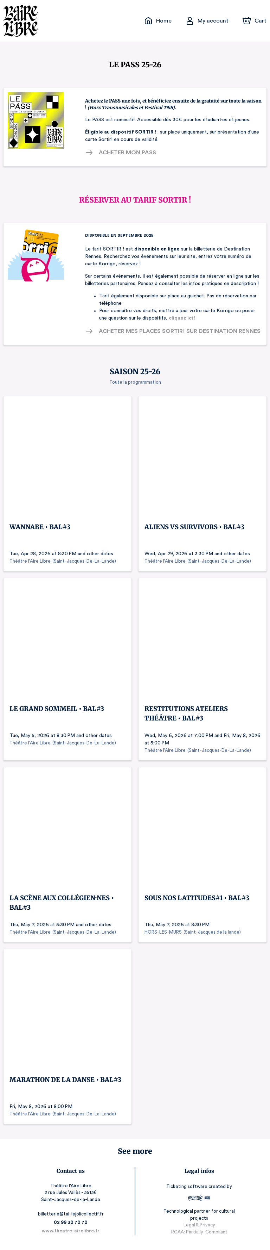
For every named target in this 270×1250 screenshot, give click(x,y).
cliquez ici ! (170, 318)
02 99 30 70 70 (73, 1226)
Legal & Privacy (197, 1229)
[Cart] (255, 21)
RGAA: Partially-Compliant (197, 1236)
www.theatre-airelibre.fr (72, 1235)
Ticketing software (186, 1190)
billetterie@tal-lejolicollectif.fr (73, 1218)
